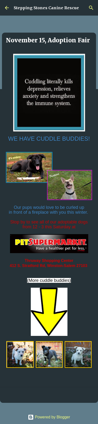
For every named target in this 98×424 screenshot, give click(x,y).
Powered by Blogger (49, 417)
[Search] (91, 8)
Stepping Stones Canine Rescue (46, 7)
